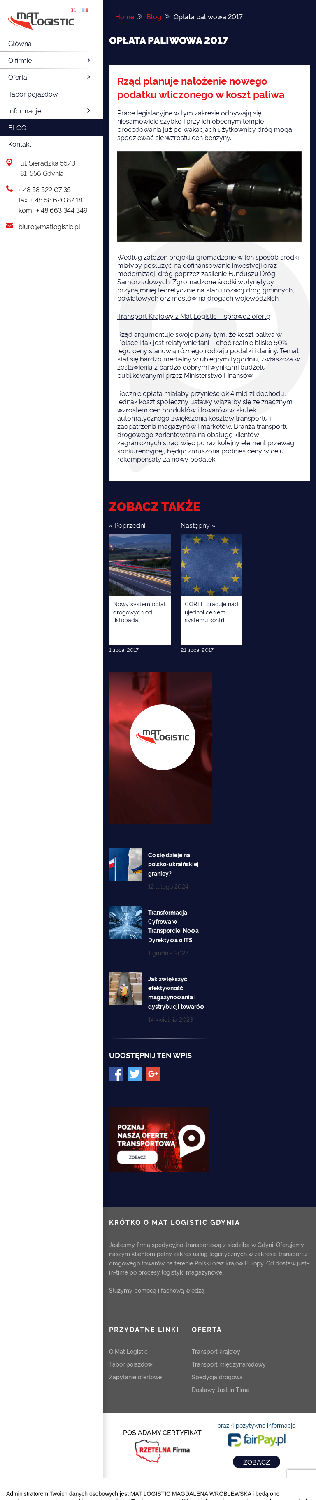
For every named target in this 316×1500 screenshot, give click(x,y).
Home (124, 16)
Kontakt (19, 143)
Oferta (50, 76)
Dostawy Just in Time (220, 1389)
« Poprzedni (127, 524)
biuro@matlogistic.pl (49, 226)
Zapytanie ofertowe (135, 1376)
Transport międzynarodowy (229, 1364)
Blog (17, 127)
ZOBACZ (256, 1461)
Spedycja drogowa (217, 1376)
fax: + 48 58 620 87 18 (50, 199)
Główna (20, 43)
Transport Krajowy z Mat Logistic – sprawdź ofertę (193, 315)
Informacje (50, 110)
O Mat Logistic (128, 1351)
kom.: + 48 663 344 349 (53, 209)
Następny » (198, 524)
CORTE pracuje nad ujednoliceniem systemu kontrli (211, 611)
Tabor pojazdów (33, 93)
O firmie (50, 59)
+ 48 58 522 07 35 (45, 189)
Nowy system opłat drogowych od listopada (139, 611)
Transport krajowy (216, 1351)
